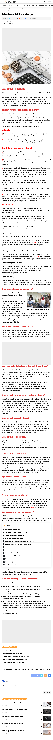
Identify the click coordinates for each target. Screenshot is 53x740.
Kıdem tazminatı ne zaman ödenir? (12, 553)
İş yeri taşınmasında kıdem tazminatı (13, 556)
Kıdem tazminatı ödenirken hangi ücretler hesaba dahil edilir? (18, 544)
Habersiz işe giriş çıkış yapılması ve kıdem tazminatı (16, 657)
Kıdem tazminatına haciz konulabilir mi (12, 651)
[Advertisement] (26, 39)
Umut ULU (4, 22)
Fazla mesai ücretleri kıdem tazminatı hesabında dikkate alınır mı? (19, 541)
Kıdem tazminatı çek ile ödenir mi (42, 669)
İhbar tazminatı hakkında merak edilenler (12, 717)
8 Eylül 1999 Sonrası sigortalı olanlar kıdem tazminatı (17, 564)
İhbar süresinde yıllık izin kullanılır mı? (11, 703)
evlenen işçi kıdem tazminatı (28, 669)
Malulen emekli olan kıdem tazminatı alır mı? (15, 538)
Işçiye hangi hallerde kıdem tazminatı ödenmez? (15, 662)
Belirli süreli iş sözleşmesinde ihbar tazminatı (13, 731)
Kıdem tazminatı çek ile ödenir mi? (12, 550)
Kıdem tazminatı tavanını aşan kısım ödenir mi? (15, 659)
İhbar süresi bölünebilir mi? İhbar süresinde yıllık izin (15, 710)
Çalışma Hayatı (10, 1)
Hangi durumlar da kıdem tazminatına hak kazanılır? (16, 532)
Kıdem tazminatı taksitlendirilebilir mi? (13, 547)
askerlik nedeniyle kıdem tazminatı (14, 669)
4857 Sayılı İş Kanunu (9, 126)
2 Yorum (47, 692)
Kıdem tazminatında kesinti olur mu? (13, 559)
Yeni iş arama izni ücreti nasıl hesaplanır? (12, 724)
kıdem (12, 301)
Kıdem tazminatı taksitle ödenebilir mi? (13, 654)
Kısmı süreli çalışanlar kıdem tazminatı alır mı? (15, 562)
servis (20, 374)
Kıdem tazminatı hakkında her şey (12, 529)
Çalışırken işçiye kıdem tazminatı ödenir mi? (14, 535)
